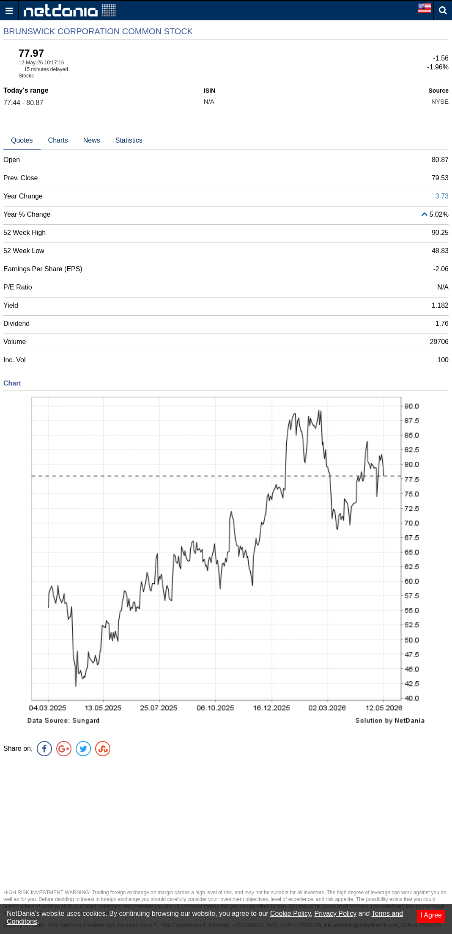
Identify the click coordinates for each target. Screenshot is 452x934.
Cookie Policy (290, 913)
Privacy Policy (336, 913)
